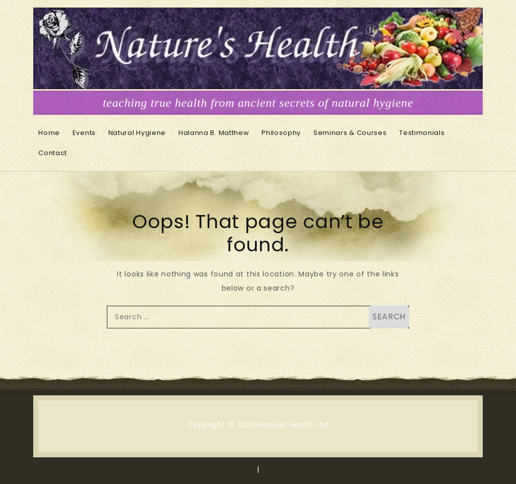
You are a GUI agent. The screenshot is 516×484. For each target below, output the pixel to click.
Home (49, 132)
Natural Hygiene (137, 132)
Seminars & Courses (350, 132)
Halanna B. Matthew (213, 132)
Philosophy (281, 132)
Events (84, 132)
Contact (52, 153)
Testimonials (421, 132)
